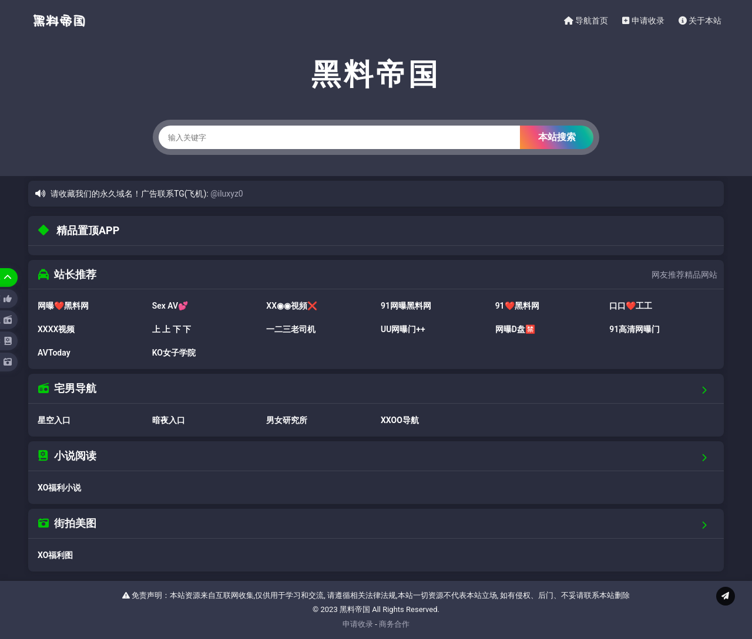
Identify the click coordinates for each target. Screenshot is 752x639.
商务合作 (394, 624)
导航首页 (586, 20)
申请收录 (643, 20)
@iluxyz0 (226, 193)
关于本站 (700, 20)
